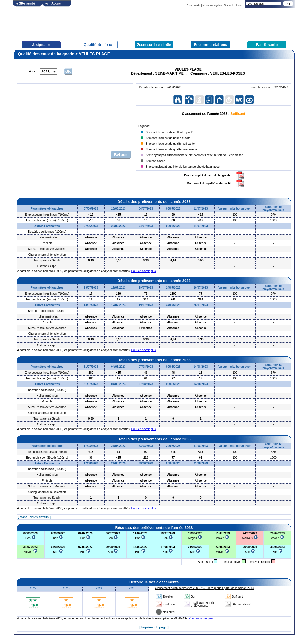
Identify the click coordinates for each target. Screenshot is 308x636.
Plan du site (193, 5)
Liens (239, 5)
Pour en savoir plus (143, 271)
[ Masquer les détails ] (34, 517)
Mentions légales (212, 5)
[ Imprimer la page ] (153, 627)
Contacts (229, 5)
